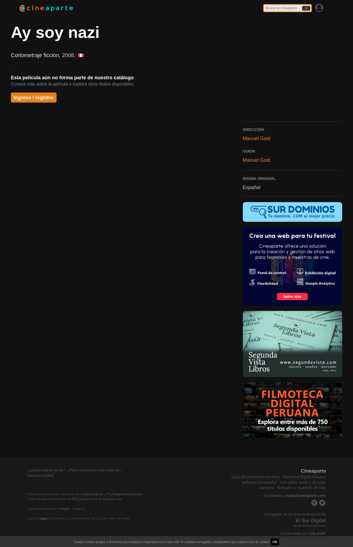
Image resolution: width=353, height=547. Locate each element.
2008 (68, 55)
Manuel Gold (256, 138)
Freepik (64, 509)
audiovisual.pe (92, 494)
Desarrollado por (303, 533)
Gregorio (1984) (40, 475)
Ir (306, 8)
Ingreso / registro (33, 97)
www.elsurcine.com (309, 525)
